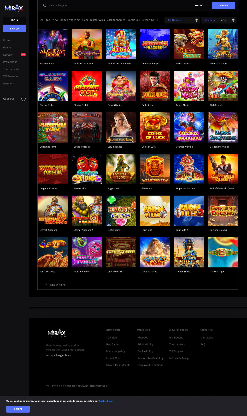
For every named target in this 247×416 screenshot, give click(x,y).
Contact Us (207, 337)
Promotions (176, 337)
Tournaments (177, 344)
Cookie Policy (145, 351)
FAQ (203, 344)
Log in (14, 20)
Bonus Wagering (115, 351)
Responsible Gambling (150, 358)
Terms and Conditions (150, 365)
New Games (113, 344)
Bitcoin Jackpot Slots (118, 365)
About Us (143, 337)
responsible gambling (58, 355)
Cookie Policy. (106, 401)
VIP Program (176, 351)
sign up (14, 29)
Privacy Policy (145, 344)
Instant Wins (113, 358)
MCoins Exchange (179, 358)
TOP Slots (111, 337)
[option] (5, 106)
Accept (18, 409)
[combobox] (14, 101)
